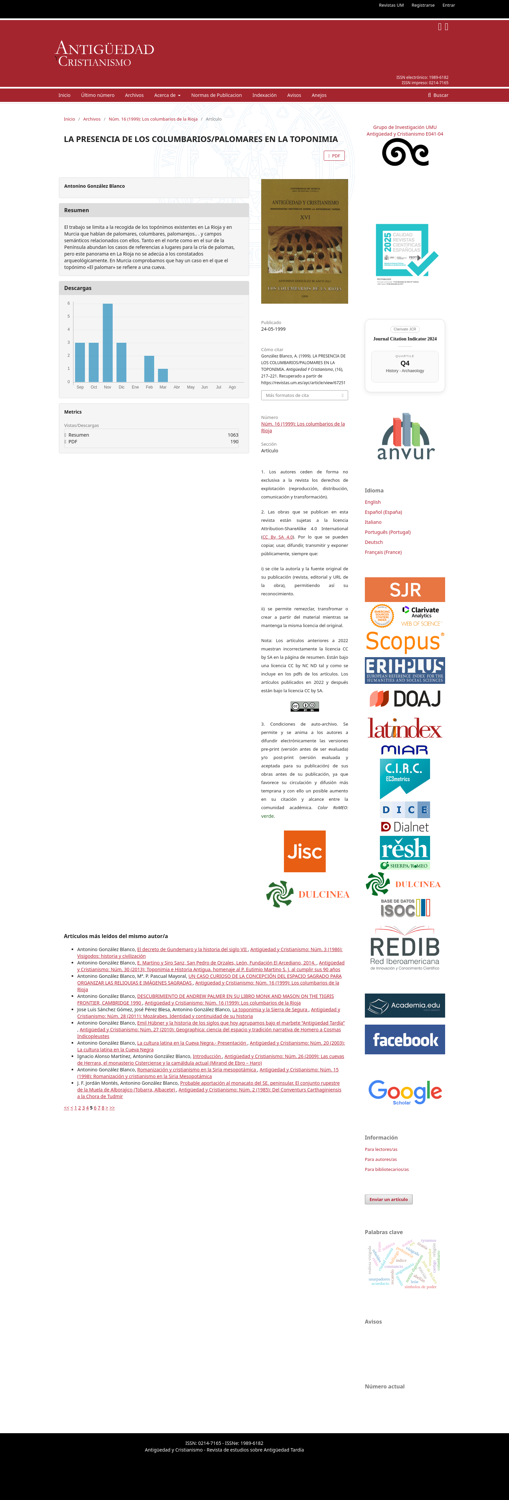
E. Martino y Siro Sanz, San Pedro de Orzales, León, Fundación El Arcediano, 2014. (226, 962)
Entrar (448, 5)
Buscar (440, 95)
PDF (335, 156)
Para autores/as (381, 1159)
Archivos (134, 95)
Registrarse (423, 5)
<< (66, 1107)
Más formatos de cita (287, 395)
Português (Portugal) (388, 532)
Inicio (65, 95)
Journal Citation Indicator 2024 (405, 338)
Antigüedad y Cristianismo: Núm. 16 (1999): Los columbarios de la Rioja (223, 1003)
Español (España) (383, 512)
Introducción (207, 1056)
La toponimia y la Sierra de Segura (270, 1009)
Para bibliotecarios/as (387, 1169)
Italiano (373, 522)
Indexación (264, 95)
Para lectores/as (381, 1149)
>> (112, 1107)
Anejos (319, 95)
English (373, 502)
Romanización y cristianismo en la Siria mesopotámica (197, 1069)
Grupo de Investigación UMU (405, 127)
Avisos (294, 95)
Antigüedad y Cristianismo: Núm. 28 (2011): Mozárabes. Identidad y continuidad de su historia (208, 1012)
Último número (97, 95)
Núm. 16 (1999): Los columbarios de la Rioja (153, 119)
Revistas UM (391, 5)
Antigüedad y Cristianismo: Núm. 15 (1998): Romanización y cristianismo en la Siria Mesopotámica (208, 1072)
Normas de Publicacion (216, 95)
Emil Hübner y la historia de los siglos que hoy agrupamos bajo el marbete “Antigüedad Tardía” (241, 1023)
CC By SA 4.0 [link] (278, 537)
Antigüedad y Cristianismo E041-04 (405, 134)
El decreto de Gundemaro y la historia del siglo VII (192, 949)
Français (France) (383, 552)
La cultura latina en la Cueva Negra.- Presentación (192, 1043)
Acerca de (165, 95)
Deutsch (374, 542)
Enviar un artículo (389, 1199)
